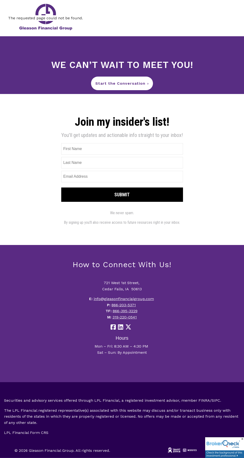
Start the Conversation (122, 83)
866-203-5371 (124, 305)
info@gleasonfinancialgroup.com (124, 299)
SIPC (216, 400)
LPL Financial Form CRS (26, 432)
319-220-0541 (124, 317)
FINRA (204, 400)
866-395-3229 (125, 311)
